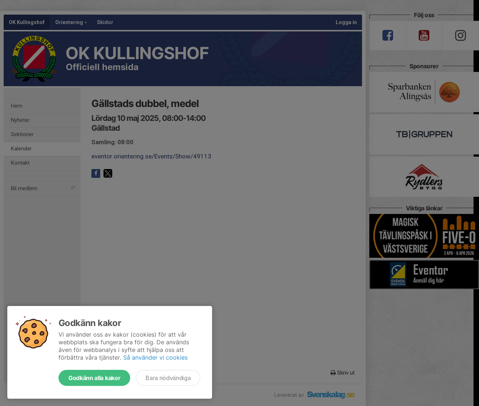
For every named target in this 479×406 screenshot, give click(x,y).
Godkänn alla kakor (94, 378)
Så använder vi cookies (155, 357)
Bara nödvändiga (168, 378)
